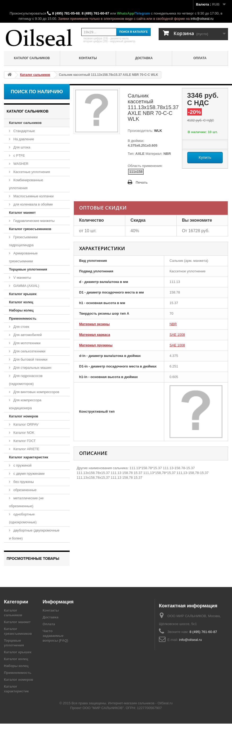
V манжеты (21, 278)
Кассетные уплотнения (31, 172)
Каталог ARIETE (25, 449)
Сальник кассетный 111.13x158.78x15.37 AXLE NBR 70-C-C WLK (34, 578)
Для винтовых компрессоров (35, 392)
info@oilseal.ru (202, 19)
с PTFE (18, 155)
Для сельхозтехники (28, 351)
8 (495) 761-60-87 (95, 13)
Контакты (88, 58)
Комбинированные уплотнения (26, 184)
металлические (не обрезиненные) (26, 502)
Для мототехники (26, 343)
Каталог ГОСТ (24, 441)
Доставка (144, 58)
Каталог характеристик (28, 457)
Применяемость (22, 318)
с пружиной (22, 465)
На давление (23, 139)
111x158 (135, 172)
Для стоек (20, 327)
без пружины (23, 482)
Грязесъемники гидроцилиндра (23, 241)
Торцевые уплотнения (28, 269)
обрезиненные (24, 490)
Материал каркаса (94, 335)
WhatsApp (125, 13)
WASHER (20, 164)
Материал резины (94, 324)
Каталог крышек (23, 294)
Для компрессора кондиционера (25, 404)
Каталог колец (21, 302)
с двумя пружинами (28, 474)
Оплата (200, 58)
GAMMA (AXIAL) (25, 286)
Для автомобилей (27, 335)
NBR (173, 324)
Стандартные (23, 131)
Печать (142, 182)
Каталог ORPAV (25, 424)
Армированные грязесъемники (23, 257)
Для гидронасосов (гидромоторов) (26, 380)
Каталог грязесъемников (30, 229)
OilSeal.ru (165, 725)
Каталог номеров (23, 416)
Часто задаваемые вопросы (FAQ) (55, 657)
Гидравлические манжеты (33, 221)
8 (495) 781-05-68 (66, 13)
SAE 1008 (177, 335)
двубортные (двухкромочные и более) (34, 534)
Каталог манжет (22, 213)
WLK (157, 131)
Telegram (142, 13)
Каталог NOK (23, 433)
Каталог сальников (32, 58)
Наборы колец (21, 310)
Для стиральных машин (31, 368)
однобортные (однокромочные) (23, 518)
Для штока (21, 147)
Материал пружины (96, 345)
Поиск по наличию (37, 91)
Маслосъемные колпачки (33, 196)
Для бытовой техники (29, 359)
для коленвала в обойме (32, 204)
